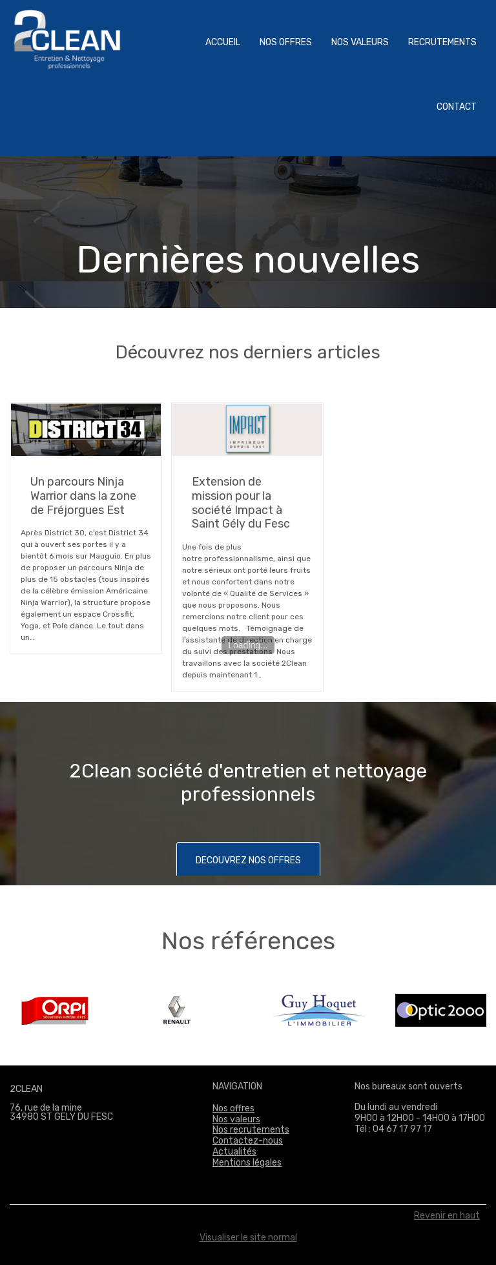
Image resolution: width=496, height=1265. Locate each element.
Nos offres (286, 42)
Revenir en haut (447, 1215)
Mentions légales (247, 1162)
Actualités (234, 1151)
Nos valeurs (360, 42)
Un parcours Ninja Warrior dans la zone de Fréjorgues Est (83, 496)
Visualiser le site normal (248, 1237)
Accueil (222, 42)
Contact (457, 106)
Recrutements (442, 42)
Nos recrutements (250, 1129)
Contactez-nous (247, 1140)
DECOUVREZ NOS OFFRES (248, 860)
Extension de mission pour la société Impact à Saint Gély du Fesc (241, 503)
